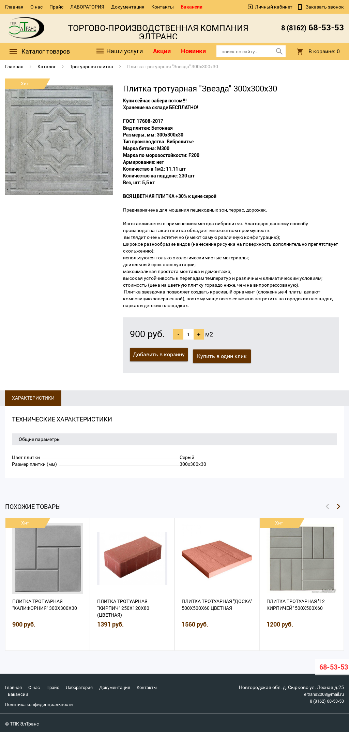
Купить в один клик (223, 354)
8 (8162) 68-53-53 (325, 699)
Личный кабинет (273, 7)
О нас (36, 7)
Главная (14, 7)
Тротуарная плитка (91, 66)
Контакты (162, 7)
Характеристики (33, 396)
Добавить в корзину (159, 354)
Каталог (46, 66)
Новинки (193, 51)
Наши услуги (119, 51)
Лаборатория (84, 685)
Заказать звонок (324, 7)
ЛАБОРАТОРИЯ (87, 7)
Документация (128, 7)
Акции (162, 51)
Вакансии (191, 7)
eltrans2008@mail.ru (321, 692)
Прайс (56, 7)
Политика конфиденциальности (41, 702)
